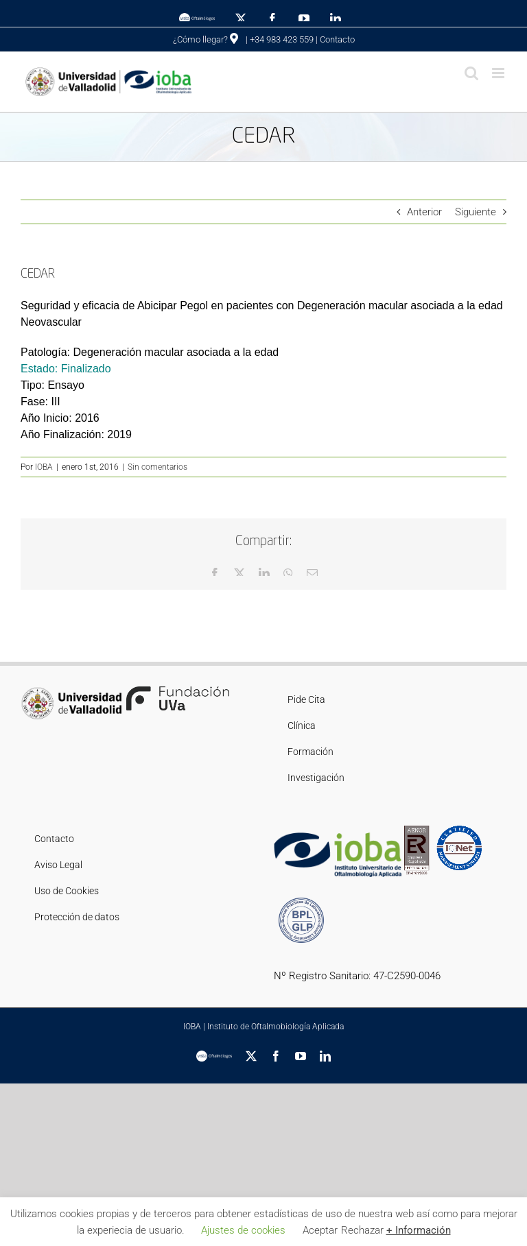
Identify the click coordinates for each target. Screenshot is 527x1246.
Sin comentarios (157, 467)
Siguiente (475, 212)
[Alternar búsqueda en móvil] (471, 73)
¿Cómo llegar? (205, 39)
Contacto (337, 39)
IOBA (44, 467)
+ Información (418, 1230)
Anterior (424, 212)
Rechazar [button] (362, 1230)
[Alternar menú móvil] (499, 73)
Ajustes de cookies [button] (243, 1230)
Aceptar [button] (320, 1230)
